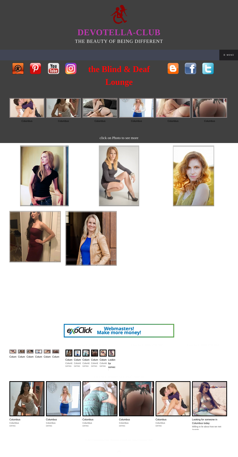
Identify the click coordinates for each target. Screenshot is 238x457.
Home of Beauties (17, 55)
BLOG (82, 55)
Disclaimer (124, 55)
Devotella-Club (118, 32)
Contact (100, 55)
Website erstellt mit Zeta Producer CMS (131, 440)
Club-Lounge (47, 55)
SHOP (67, 55)
